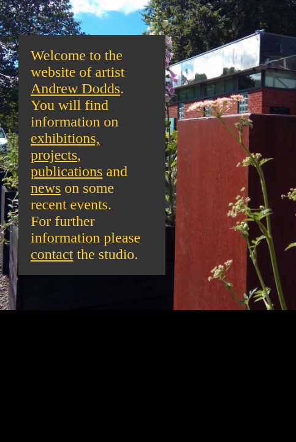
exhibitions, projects (65, 146)
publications (66, 171)
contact (52, 254)
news (46, 188)
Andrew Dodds (75, 88)
